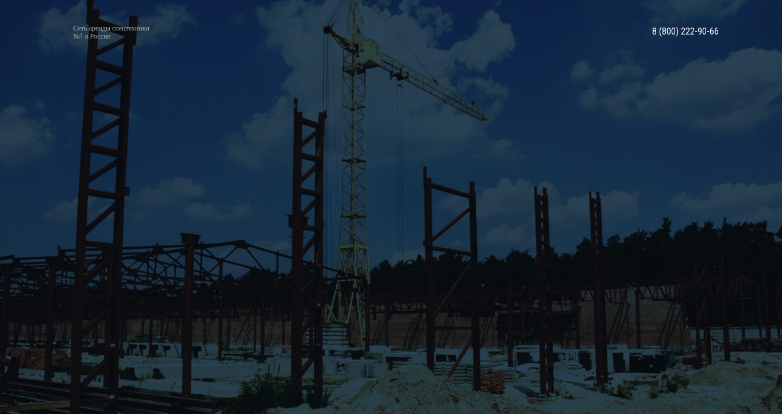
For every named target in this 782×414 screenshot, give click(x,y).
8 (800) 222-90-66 (685, 31)
